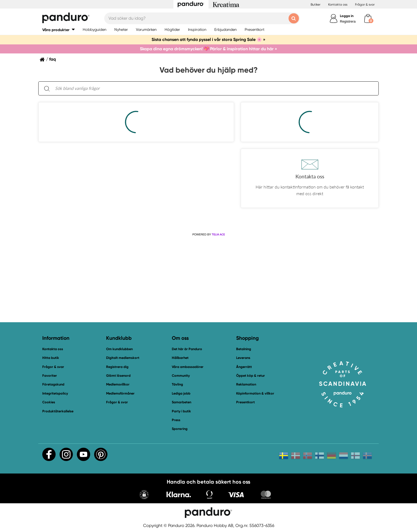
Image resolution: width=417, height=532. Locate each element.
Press (176, 420)
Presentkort (245, 402)
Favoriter (49, 376)
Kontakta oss (337, 4)
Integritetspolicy (55, 393)
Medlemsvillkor (118, 384)
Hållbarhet (180, 358)
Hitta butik (50, 358)
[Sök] (47, 88)
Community (181, 376)
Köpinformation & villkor (255, 393)
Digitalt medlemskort (122, 358)
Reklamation (246, 384)
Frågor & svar (365, 4)
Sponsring (179, 429)
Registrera (348, 21)
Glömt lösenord (118, 376)
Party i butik (181, 411)
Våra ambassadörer (187, 367)
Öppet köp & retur (250, 376)
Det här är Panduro (187, 349)
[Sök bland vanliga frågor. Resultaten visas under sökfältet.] (212, 88)
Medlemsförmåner (120, 393)
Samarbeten (181, 402)
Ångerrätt (244, 367)
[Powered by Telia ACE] (208, 234)
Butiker (315, 4)
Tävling (177, 384)
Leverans (243, 358)
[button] (58, 29)
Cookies (48, 402)
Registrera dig (117, 367)
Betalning (243, 349)
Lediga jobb (181, 393)
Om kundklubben (119, 349)
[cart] (368, 18)
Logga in (346, 16)
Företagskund (53, 384)
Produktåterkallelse (57, 411)
